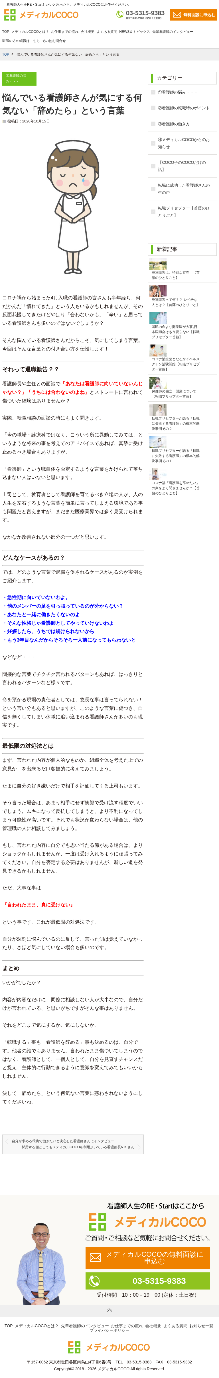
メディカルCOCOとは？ (30, 32)
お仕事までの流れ (64, 32)
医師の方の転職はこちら (21, 41)
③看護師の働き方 (174, 124)
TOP (5, 32)
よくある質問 (107, 32)
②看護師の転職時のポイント (184, 108)
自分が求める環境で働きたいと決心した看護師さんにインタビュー (63, 1141)
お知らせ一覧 (201, 1325)
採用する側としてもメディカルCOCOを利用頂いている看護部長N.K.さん (78, 1147)
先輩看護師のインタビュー (172, 32)
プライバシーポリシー (109, 1330)
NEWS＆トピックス (134, 32)
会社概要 (87, 32)
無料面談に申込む (199, 15)
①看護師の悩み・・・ (178, 92)
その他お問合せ (54, 41)
